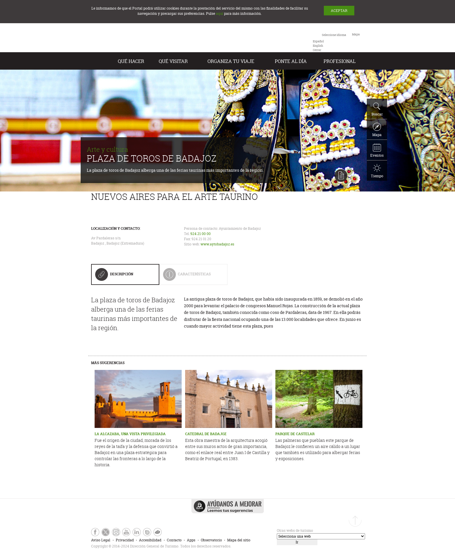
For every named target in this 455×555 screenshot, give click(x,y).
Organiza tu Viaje (230, 61)
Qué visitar (173, 61)
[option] (318, 41)
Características (191, 276)
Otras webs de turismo (295, 530)
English (318, 46)
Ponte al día (291, 61)
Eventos (377, 150)
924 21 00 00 (200, 233)
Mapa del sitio (238, 540)
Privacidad (125, 540)
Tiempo (377, 171)
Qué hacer (131, 61)
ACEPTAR (339, 10)
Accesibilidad (150, 540)
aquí (219, 13)
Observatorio (211, 540)
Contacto (174, 540)
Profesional (339, 61)
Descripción (114, 276)
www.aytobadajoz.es (217, 244)
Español (318, 41)
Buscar (377, 109)
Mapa (377, 130)
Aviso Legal (100, 540)
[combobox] (329, 42)
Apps (191, 540)
